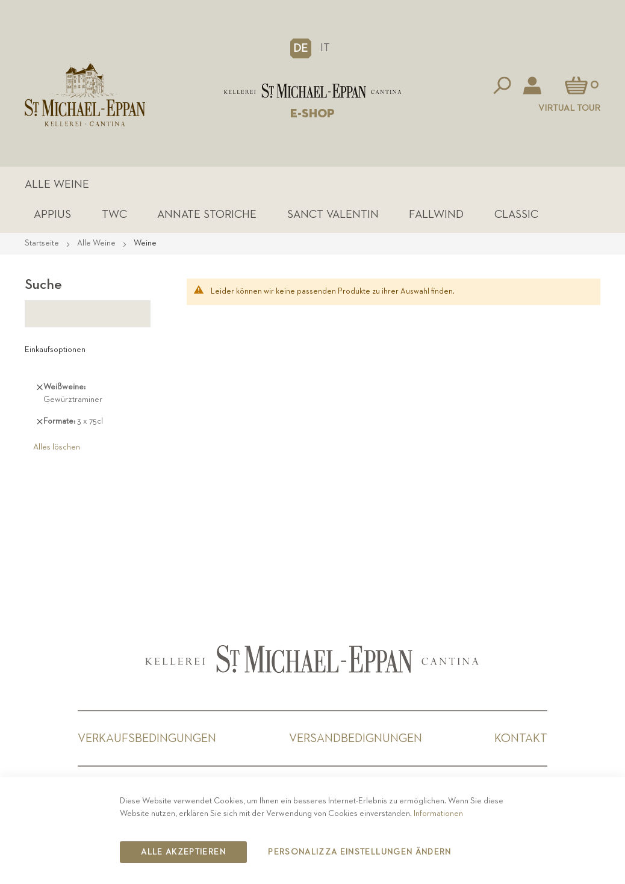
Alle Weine (57, 184)
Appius (52, 214)
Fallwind (436, 214)
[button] (300, 48)
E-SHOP (312, 114)
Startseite (43, 243)
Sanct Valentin (333, 214)
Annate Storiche (207, 214)
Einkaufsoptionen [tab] (55, 349)
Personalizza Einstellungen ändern (360, 852)
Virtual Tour (569, 108)
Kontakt (520, 738)
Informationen (438, 813)
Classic (516, 214)
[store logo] (313, 91)
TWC (114, 214)
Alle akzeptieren (183, 852)
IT (325, 48)
